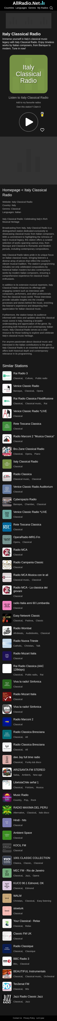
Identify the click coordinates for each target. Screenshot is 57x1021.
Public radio (41, 378)
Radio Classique (23, 946)
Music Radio (20, 795)
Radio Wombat (22, 628)
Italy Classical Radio (25, 461)
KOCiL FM (19, 845)
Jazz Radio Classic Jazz (28, 996)
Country (17, 800)
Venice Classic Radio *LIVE (30, 411)
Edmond (29, 888)
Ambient (26, 774)
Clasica (17, 863)
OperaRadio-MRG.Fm (26, 537)
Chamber (29, 504)
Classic (39, 620)
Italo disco (44, 812)
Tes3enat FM (21, 984)
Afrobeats (18, 633)
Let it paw (40, 1018)
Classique (30, 951)
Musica (39, 787)
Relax (28, 926)
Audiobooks (32, 633)
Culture (29, 378)
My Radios (42, 7)
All (26, 737)
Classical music (33, 403)
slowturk (18, 908)
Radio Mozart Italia (24, 653)
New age (37, 774)
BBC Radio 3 (21, 958)
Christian (28, 645)
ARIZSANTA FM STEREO (29, 769)
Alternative (18, 812)
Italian (18, 212)
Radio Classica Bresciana (29, 732)
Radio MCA (20, 549)
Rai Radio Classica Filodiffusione (33, 398)
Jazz (27, 875)
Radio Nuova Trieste (25, 640)
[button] (28, 122)
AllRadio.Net (28, 3)
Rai (45, 403)
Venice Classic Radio (26, 386)
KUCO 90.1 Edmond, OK (28, 883)
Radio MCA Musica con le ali (30, 574)
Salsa (16, 774)
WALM (17, 895)
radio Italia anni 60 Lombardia (31, 603)
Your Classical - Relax (26, 921)
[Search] (51, 8)
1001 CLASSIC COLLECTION (31, 858)
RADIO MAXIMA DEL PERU (30, 807)
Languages (21, 7)
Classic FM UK (22, 933)
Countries (9, 7)
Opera (40, 391)
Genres (32, 7)
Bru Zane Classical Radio (28, 448)
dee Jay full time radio (26, 757)
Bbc (15, 963)
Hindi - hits (19, 820)
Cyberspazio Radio (24, 499)
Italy (14, 205)
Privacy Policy (29, 1018)
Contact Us (17, 1018)
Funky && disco (33, 762)
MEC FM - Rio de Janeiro (28, 870)
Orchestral (49, 976)
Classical (15, 208)
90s (27, 989)
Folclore (29, 787)
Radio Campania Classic (28, 562)
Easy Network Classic (26, 615)
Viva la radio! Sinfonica (27, 681)
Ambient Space (22, 832)
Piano (37, 453)
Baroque (17, 391)
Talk (38, 645)
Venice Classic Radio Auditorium (33, 486)
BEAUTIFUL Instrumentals (29, 971)
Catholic (17, 645)
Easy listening (44, 900)
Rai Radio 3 (20, 373)
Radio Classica (22, 474)
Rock (33, 800)
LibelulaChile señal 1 (26, 782)
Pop (26, 800)
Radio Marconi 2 (23, 719)
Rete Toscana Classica (27, 423)
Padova (29, 620)
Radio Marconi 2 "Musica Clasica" (33, 436)
